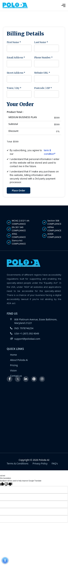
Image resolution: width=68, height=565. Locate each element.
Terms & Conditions (17, 463)
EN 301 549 (16, 229)
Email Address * (16, 57)
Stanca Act (16, 242)
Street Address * (16, 72)
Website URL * (42, 72)
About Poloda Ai (19, 360)
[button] (5, 560)
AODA (51, 235)
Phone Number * (43, 57)
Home (13, 354)
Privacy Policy (40, 463)
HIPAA (51, 229)
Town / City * (14, 88)
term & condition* (49, 152)
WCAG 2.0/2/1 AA (18, 222)
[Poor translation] (8, 484)
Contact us (16, 375)
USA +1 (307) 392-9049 (24, 333)
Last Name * (41, 42)
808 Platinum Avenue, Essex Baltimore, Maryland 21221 (33, 321)
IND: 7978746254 (21, 328)
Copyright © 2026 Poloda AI (34, 460)
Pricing (14, 365)
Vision (13, 370)
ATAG (16, 235)
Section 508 (51, 222)
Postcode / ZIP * (43, 88)
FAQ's (55, 463)
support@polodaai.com (25, 339)
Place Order (18, 190)
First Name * (14, 42)
